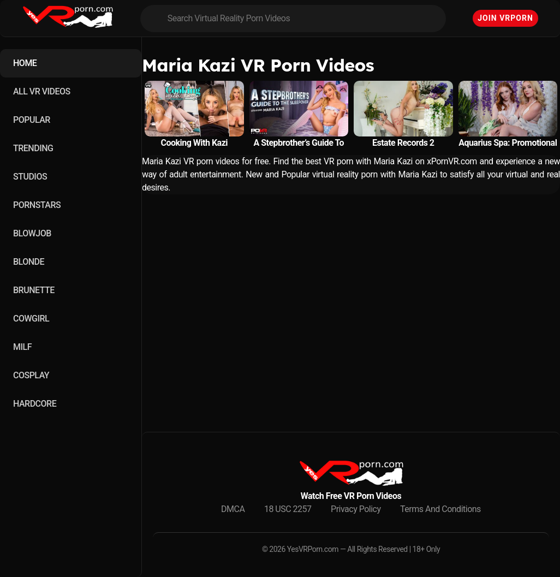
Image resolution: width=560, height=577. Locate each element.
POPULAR (31, 120)
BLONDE (28, 262)
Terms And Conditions (440, 509)
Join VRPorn (505, 18)
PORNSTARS (37, 205)
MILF (22, 347)
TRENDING (33, 148)
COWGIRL (31, 318)
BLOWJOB (32, 233)
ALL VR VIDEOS (41, 91)
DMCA (233, 509)
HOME (25, 63)
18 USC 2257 (288, 509)
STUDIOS (30, 176)
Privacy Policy (356, 509)
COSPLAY (31, 375)
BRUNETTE (34, 290)
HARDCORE (34, 403)
